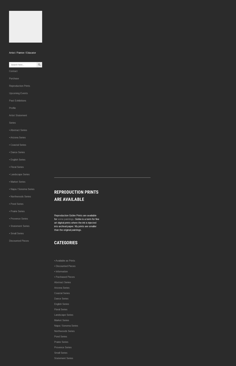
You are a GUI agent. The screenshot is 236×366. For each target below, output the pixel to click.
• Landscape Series (19, 186)
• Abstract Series (18, 142)
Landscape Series (63, 315)
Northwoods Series (64, 331)
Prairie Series (61, 342)
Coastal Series (62, 293)
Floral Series (60, 309)
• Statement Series (19, 238)
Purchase (14, 90)
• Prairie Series (17, 223)
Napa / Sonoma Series (66, 325)
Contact (13, 83)
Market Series (61, 320)
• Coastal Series (17, 157)
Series (12, 135)
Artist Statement (18, 127)
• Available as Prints (64, 260)
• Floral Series (16, 179)
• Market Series (17, 194)
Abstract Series (62, 282)
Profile (12, 120)
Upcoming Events (18, 105)
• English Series (17, 172)
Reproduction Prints (19, 98)
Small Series (60, 353)
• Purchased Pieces (64, 277)
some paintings (66, 219)
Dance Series (61, 298)
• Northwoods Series (20, 208)
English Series (61, 304)
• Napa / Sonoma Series (21, 201)
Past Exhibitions (17, 113)
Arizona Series (62, 288)
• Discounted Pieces (65, 266)
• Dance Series (17, 164)
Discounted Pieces (19, 253)
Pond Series (60, 336)
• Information (61, 271)
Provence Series (63, 347)
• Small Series (16, 245)
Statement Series (63, 358)
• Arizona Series (17, 149)
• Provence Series (18, 231)
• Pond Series (16, 216)
